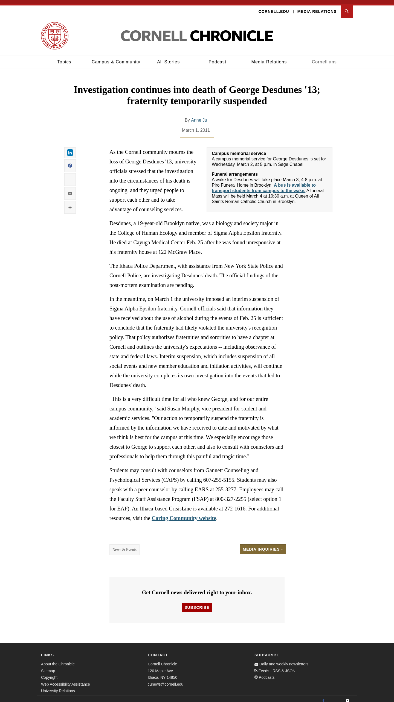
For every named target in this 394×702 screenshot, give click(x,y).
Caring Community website (184, 514)
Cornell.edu (274, 7)
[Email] (347, 696)
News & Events (124, 545)
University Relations (58, 686)
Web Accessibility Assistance (65, 679)
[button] (347, 7)
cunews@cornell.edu (165, 679)
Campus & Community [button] (116, 57)
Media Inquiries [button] (263, 545)
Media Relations (317, 7)
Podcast (217, 57)
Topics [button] (64, 57)
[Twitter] (335, 696)
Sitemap (48, 666)
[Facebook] (323, 696)
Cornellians (324, 57)
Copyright (49, 673)
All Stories (168, 57)
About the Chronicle (58, 659)
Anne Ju (199, 115)
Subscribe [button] (196, 603)
